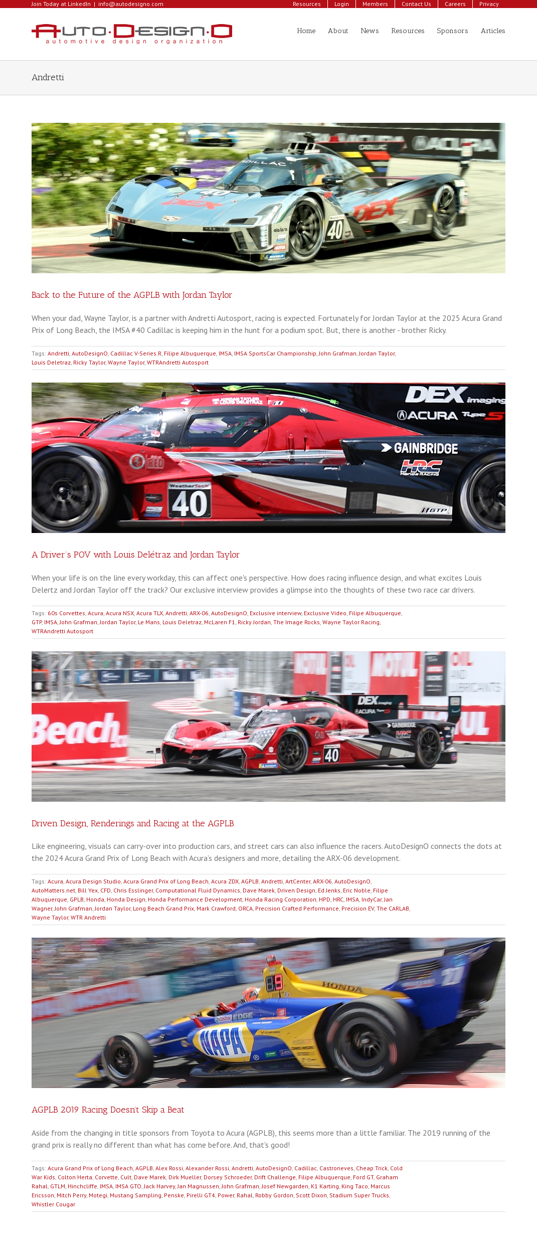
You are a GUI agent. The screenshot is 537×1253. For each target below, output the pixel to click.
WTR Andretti (88, 917)
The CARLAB (393, 908)
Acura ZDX (225, 881)
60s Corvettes (66, 613)
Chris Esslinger (133, 890)
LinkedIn (79, 4)
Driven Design (296, 890)
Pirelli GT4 (201, 1195)
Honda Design (126, 899)
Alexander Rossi (207, 1168)
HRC (338, 899)
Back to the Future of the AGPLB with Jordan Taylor (132, 294)
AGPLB (250, 881)
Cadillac (305, 1168)
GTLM (57, 1186)
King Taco (354, 1186)
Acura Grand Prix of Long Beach (166, 881)
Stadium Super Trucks (359, 1195)
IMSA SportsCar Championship (275, 353)
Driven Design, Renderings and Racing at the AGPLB (133, 823)
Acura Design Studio (93, 881)
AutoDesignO (90, 353)
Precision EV (357, 908)
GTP (37, 622)
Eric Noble (357, 890)
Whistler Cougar (53, 1204)
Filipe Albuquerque (190, 353)
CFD (105, 890)
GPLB (77, 899)
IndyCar (372, 899)
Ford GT (363, 1177)
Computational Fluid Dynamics (197, 890)
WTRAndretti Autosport (178, 362)
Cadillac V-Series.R (135, 353)
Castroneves (336, 1168)
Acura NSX (120, 613)
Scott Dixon (311, 1195)
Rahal (245, 1195)
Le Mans (149, 622)
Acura (95, 613)
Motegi (98, 1195)
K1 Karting (325, 1186)
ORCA (245, 908)
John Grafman (337, 353)
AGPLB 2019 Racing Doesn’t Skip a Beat (108, 1109)
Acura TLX (149, 613)
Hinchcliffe (82, 1186)
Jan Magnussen (198, 1186)
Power (226, 1195)
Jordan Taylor (377, 353)
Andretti (58, 353)
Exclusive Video (325, 613)
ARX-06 (199, 613)
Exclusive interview (275, 613)
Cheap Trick (372, 1168)
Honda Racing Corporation (280, 899)
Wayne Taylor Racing (351, 622)
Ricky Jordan (254, 622)
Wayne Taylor (126, 362)
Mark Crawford (216, 908)
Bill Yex (88, 890)
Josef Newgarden (285, 1186)
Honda (95, 899)
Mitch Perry (71, 1195)
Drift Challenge (275, 1177)
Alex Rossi (169, 1168)
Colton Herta (75, 1177)
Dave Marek (259, 890)
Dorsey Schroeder (228, 1177)
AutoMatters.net (53, 890)
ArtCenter (297, 881)
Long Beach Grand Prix (163, 908)
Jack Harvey (159, 1186)
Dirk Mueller (184, 1177)
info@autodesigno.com (130, 4)
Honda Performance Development (195, 899)
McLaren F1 (219, 622)
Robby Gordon (274, 1195)
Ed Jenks (329, 890)
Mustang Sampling (135, 1195)
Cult (125, 1177)
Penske (174, 1195)
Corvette (106, 1177)
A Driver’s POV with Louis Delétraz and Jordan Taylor (136, 554)
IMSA (225, 353)
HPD (324, 899)
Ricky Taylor (89, 362)
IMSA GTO (128, 1186)
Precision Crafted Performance (297, 908)
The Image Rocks (296, 622)
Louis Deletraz (51, 362)
